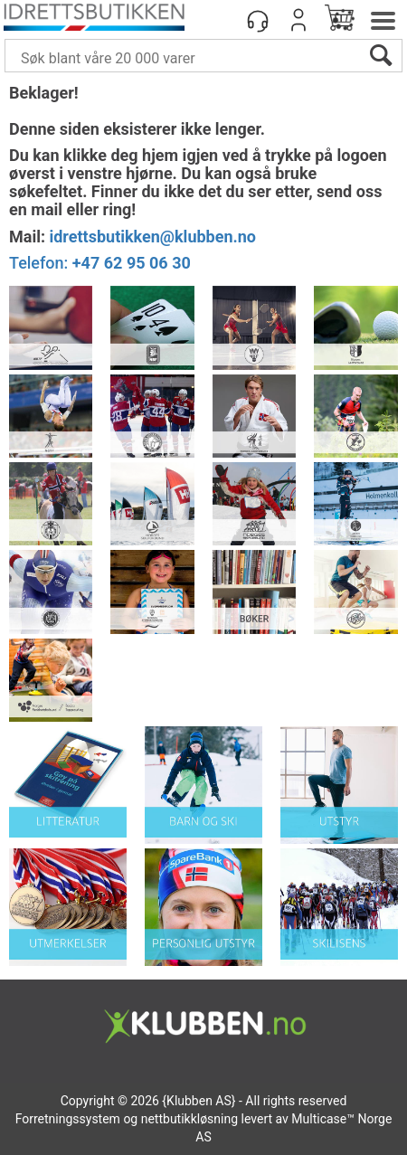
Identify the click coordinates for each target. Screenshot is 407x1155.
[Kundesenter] (257, 19)
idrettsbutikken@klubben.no (152, 236)
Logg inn (298, 20)
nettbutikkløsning (189, 1119)
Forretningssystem (67, 1119)
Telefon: (100, 262)
